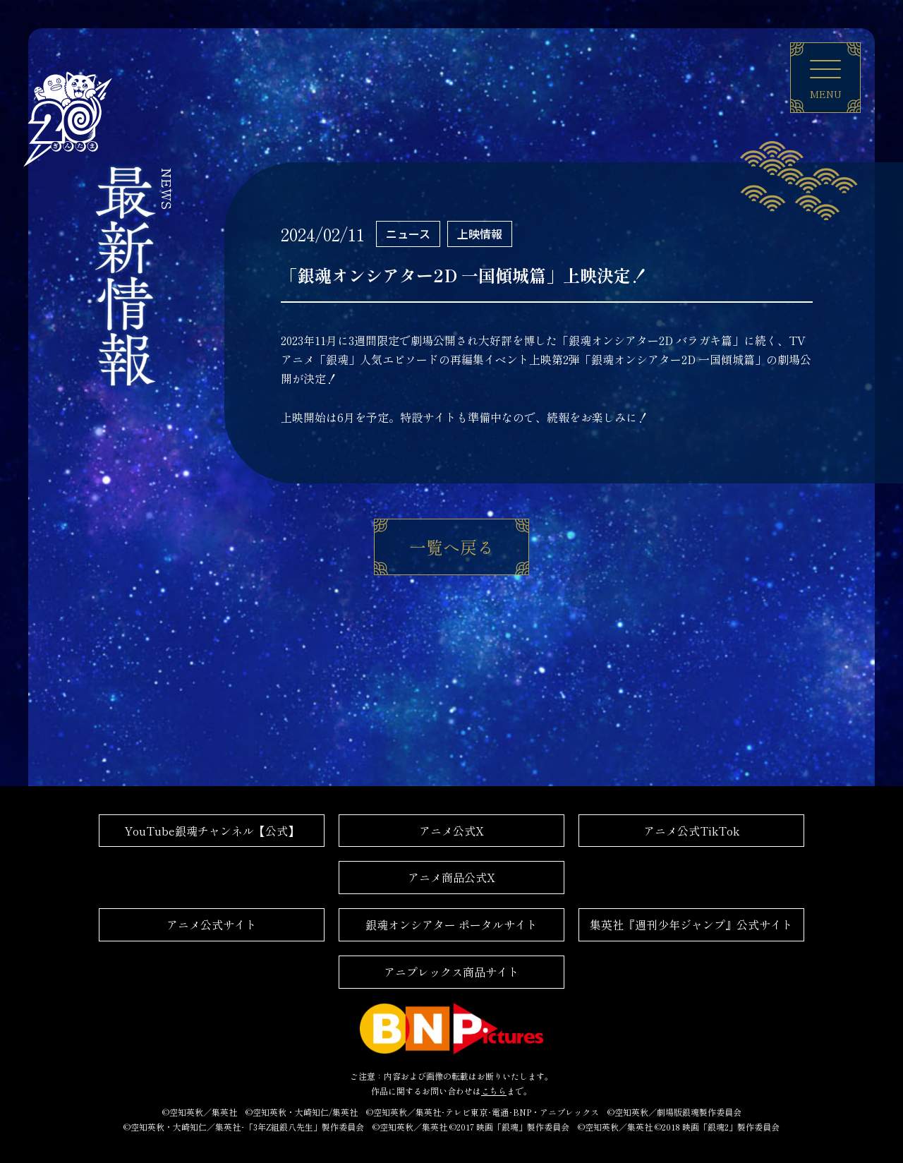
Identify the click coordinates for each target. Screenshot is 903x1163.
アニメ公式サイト (211, 924)
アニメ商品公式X (451, 877)
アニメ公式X (451, 830)
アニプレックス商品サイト (451, 971)
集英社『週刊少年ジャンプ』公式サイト (691, 924)
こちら (494, 1091)
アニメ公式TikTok (691, 830)
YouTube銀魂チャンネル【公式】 (211, 830)
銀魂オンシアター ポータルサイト (451, 924)
